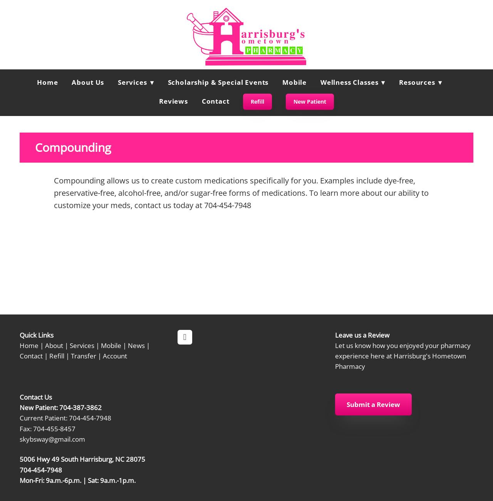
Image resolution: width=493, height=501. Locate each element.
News (136, 345)
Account (115, 355)
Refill (257, 102)
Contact (216, 101)
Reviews (173, 101)
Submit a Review (373, 404)
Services (82, 345)
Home (47, 82)
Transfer (83, 355)
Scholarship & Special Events (218, 82)
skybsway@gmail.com (52, 439)
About (54, 345)
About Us (88, 82)
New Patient (309, 102)
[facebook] (185, 337)
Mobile (294, 82)
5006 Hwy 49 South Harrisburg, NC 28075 (82, 459)
